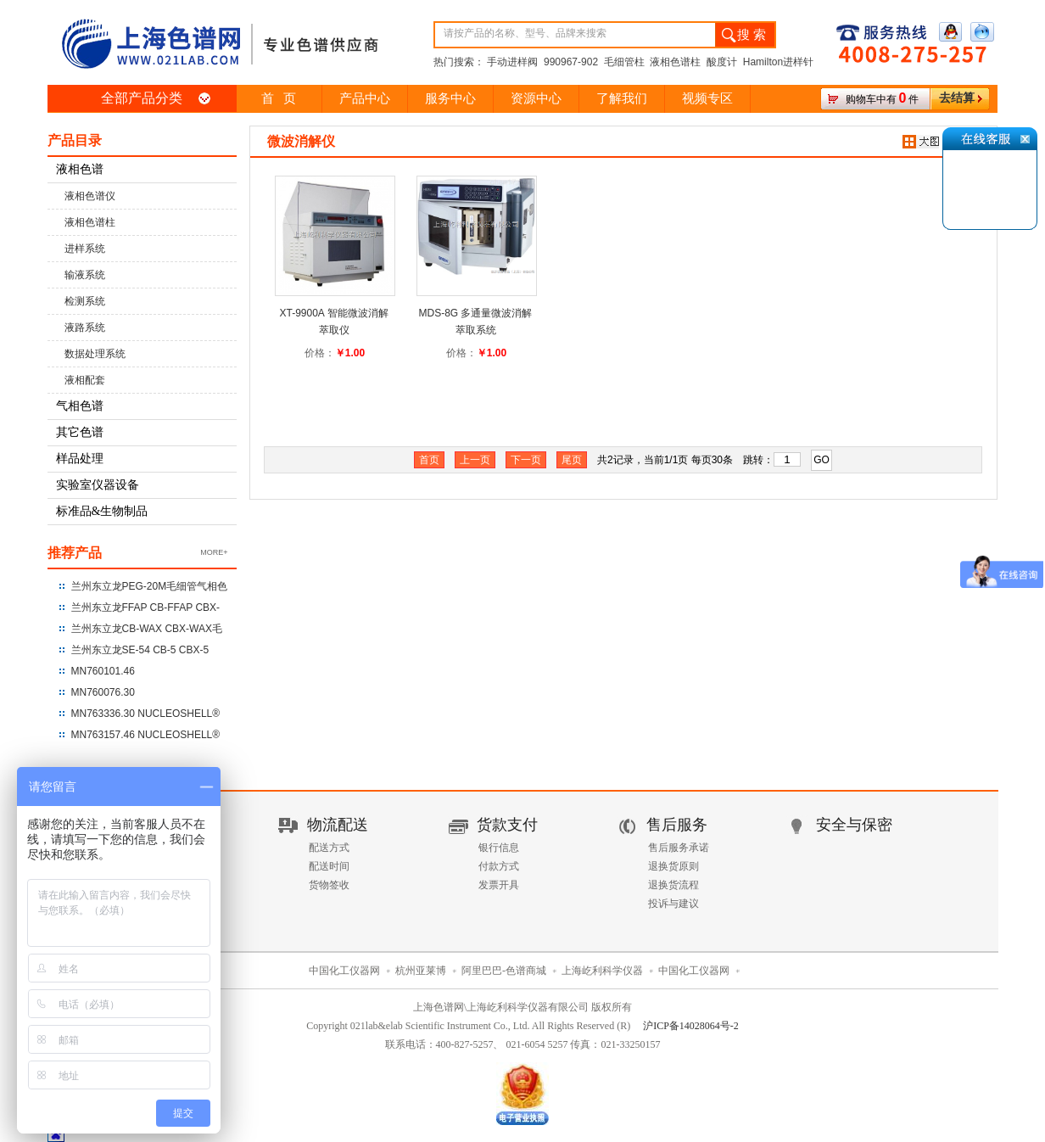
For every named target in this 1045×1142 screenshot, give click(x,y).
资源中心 (536, 98)
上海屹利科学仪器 (602, 971)
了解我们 (621, 98)
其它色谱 (79, 432)
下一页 (526, 460)
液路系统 (84, 327)
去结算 (957, 98)
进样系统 (84, 249)
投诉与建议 (673, 904)
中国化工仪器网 (344, 971)
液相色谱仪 (89, 196)
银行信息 (498, 848)
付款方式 (498, 866)
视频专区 (707, 98)
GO (821, 460)
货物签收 (329, 885)
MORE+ (213, 552)
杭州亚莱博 (420, 971)
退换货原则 (673, 866)
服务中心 (450, 98)
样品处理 (79, 458)
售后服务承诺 (678, 848)
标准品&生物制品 (102, 511)
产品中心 (364, 98)
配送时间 (329, 866)
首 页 (278, 98)
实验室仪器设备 (97, 485)
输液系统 (84, 275)
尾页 (572, 460)
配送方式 (329, 848)
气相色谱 (79, 406)
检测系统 (84, 301)
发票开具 (498, 885)
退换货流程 (673, 885)
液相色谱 (79, 169)
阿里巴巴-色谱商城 (503, 971)
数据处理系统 (95, 354)
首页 (429, 460)
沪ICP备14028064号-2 (691, 1026)
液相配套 (84, 380)
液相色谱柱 (89, 222)
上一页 (475, 460)
